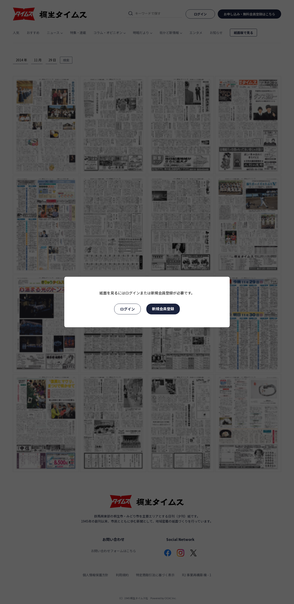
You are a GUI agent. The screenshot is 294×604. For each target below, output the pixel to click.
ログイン (127, 309)
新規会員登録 (163, 308)
